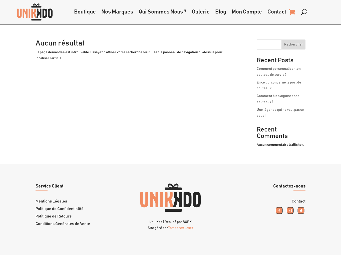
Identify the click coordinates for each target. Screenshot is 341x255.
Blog (220, 12)
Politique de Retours (54, 216)
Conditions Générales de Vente (63, 224)
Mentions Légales (51, 201)
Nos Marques (117, 12)
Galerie (201, 12)
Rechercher (293, 44)
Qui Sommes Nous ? (162, 12)
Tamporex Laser (180, 228)
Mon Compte (247, 12)
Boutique (85, 12)
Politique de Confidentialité (60, 209)
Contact (276, 12)
